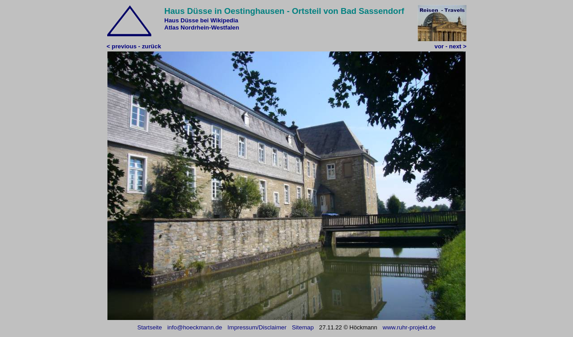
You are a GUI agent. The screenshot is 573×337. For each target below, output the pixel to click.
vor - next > (450, 46)
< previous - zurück (134, 46)
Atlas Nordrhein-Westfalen (201, 27)
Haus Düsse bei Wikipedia (201, 20)
